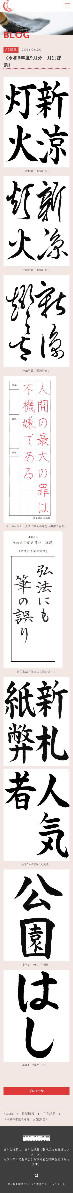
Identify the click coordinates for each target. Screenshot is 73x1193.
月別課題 (11, 49)
